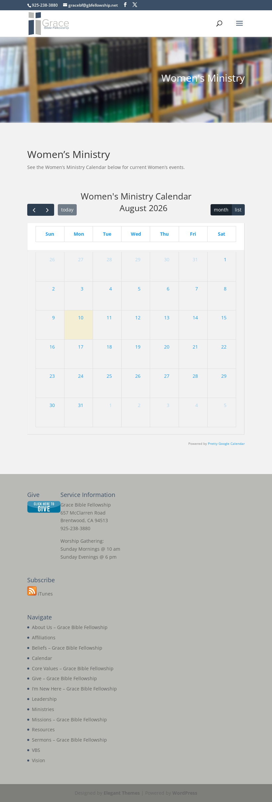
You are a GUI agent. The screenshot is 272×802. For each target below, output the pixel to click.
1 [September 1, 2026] (110, 405)
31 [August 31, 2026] (80, 405)
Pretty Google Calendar (226, 443)
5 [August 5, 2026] (139, 288)
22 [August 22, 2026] (224, 347)
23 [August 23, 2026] (52, 376)
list (238, 209)
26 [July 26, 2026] (52, 259)
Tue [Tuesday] (107, 234)
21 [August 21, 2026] (195, 347)
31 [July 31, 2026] (195, 259)
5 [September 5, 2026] (225, 405)
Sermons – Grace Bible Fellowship (69, 740)
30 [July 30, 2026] (166, 259)
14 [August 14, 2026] (195, 317)
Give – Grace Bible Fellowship (64, 678)
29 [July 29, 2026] (137, 259)
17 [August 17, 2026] (80, 347)
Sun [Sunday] (49, 234)
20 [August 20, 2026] (166, 347)
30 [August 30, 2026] (52, 405)
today (67, 209)
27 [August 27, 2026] (166, 376)
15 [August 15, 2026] (224, 317)
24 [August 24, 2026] (80, 376)
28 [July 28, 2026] (109, 259)
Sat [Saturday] (221, 234)
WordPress (184, 793)
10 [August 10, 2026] (80, 317)
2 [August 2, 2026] (53, 288)
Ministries (43, 709)
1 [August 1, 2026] (225, 259)
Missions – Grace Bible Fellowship (69, 719)
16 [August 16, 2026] (52, 347)
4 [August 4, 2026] (110, 288)
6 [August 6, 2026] (168, 288)
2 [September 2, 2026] (139, 405)
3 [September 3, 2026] (168, 405)
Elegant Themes (122, 793)
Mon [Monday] (79, 234)
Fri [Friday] (193, 234)
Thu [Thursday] (164, 234)
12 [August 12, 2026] (137, 317)
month (221, 209)
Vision (38, 760)
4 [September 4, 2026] (196, 405)
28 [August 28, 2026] (195, 376)
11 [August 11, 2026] (109, 317)
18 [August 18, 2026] (109, 347)
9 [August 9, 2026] (53, 317)
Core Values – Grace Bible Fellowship (73, 668)
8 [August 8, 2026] (225, 288)
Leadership (44, 699)
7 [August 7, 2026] (196, 288)
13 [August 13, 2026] (166, 317)
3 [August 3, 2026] (82, 288)
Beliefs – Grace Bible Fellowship (67, 648)
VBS (36, 750)
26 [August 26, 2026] (137, 376)
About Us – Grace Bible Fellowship (70, 627)
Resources (43, 729)
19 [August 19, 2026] (137, 347)
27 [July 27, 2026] (80, 259)
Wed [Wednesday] (136, 234)
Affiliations (43, 637)
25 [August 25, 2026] (109, 376)
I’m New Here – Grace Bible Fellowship (74, 688)
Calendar (42, 658)
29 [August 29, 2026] (224, 376)
